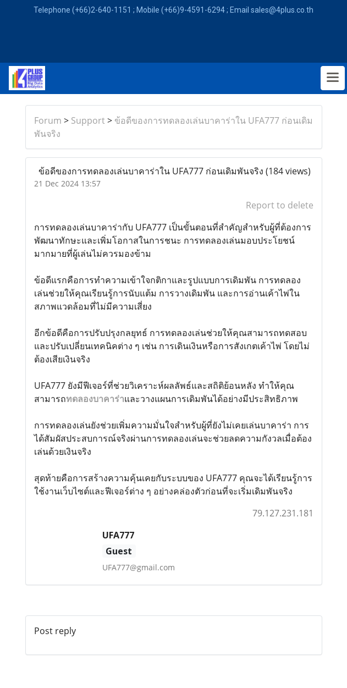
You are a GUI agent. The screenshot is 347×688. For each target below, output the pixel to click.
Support (88, 120)
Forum (48, 120)
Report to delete (279, 205)
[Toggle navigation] (333, 78)
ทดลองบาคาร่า (95, 399)
